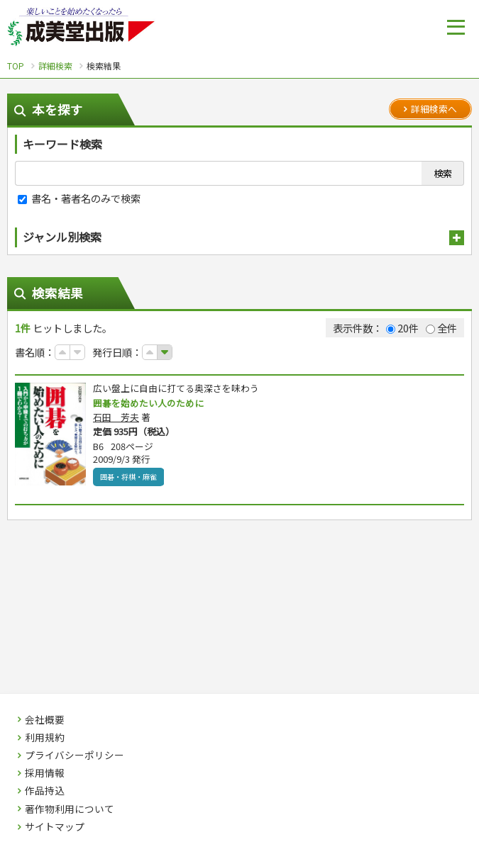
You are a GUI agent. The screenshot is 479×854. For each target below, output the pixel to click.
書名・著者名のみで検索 (79, 198)
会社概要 (45, 720)
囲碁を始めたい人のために (152, 403)
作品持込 (45, 791)
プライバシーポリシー (74, 755)
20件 (402, 327)
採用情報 (45, 773)
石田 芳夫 (116, 418)
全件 (441, 327)
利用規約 (45, 738)
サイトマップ (54, 827)
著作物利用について (69, 809)
